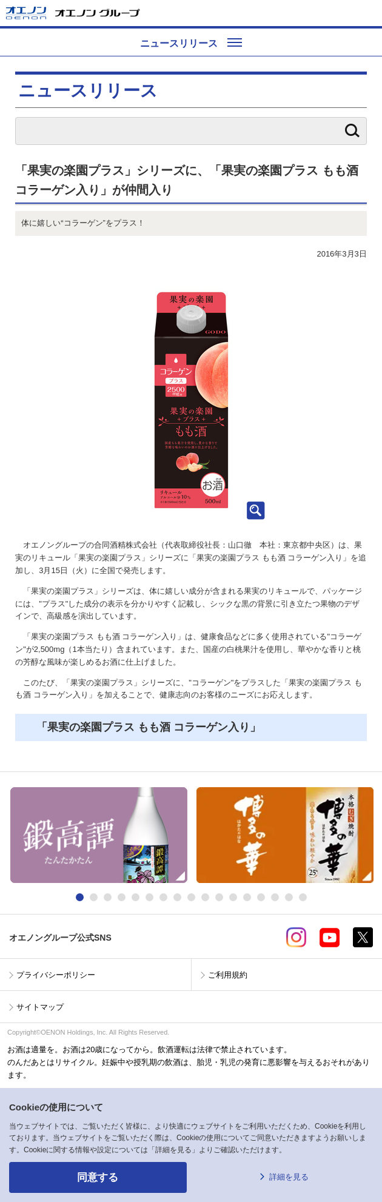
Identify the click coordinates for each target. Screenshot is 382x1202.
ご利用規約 (227, 974)
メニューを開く (368, 13)
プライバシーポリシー (55, 974)
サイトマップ (40, 1007)
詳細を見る (289, 1176)
